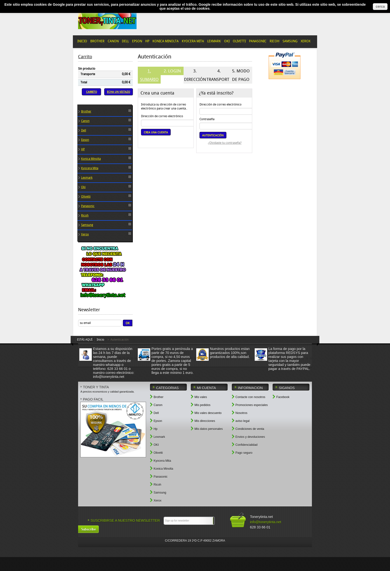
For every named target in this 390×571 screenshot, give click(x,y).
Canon (85, 121)
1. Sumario (149, 75)
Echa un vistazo (118, 92)
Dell (83, 130)
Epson (85, 140)
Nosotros (239, 413)
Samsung (87, 225)
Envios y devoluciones (248, 436)
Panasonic (88, 206)
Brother (86, 111)
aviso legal (241, 420)
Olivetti (86, 196)
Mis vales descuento (206, 413)
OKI (154, 444)
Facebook (281, 397)
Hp (153, 428)
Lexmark (87, 177)
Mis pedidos (200, 405)
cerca (380, 6)
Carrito (85, 56)
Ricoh (85, 215)
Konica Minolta (91, 158)
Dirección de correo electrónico (162, 116)
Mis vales (199, 397)
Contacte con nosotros (248, 397)
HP (83, 149)
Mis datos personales (207, 428)
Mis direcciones (203, 420)
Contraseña (206, 119)
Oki (83, 187)
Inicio (100, 339)
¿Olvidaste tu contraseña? (225, 143)
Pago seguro (242, 452)
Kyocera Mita (89, 168)
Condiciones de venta (248, 428)
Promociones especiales (250, 405)
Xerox (85, 234)
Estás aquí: (85, 339)
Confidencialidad (245, 444)
